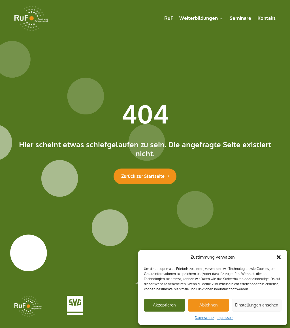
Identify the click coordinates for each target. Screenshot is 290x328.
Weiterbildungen (198, 18)
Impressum (225, 318)
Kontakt (266, 18)
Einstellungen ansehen (256, 305)
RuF (168, 18)
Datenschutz (204, 318)
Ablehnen (208, 305)
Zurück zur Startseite (143, 176)
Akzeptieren (164, 305)
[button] (279, 257)
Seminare (240, 18)
